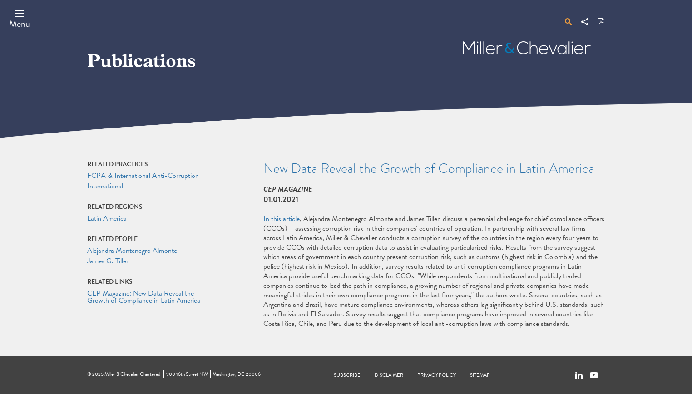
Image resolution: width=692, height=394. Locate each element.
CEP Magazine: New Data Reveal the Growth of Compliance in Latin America (143, 297)
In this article (281, 218)
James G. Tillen (108, 261)
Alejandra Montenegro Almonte (132, 250)
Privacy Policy (436, 375)
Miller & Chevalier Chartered (132, 374)
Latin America (107, 218)
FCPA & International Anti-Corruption (143, 175)
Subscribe (347, 375)
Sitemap (480, 375)
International (105, 186)
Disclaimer (389, 375)
